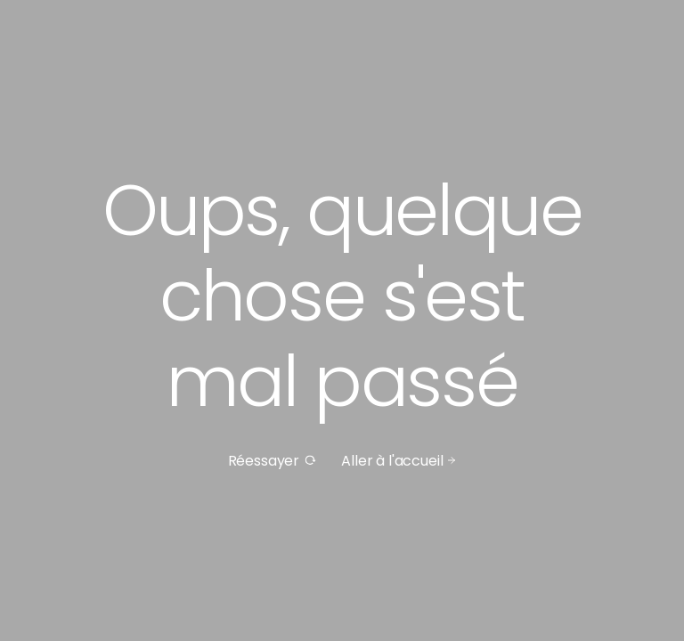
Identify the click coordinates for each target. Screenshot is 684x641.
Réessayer (272, 460)
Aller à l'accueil (398, 460)
